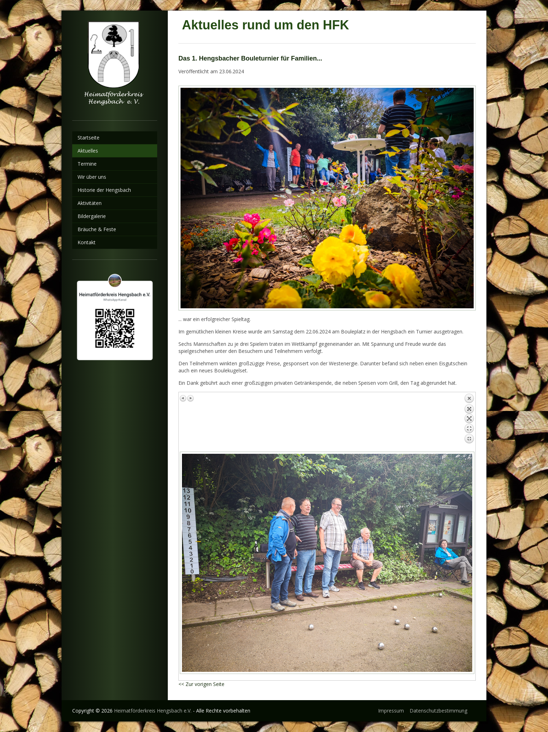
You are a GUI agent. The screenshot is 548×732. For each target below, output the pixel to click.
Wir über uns (92, 176)
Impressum (391, 710)
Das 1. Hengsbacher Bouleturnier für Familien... (250, 58)
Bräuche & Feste (97, 229)
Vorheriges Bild (183, 398)
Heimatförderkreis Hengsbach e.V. (153, 710)
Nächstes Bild (190, 398)
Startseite (88, 137)
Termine (87, 163)
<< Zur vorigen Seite (201, 684)
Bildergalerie (92, 216)
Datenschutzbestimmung (438, 710)
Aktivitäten (90, 203)
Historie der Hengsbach (104, 190)
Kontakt (87, 242)
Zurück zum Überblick (469, 419)
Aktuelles (88, 150)
